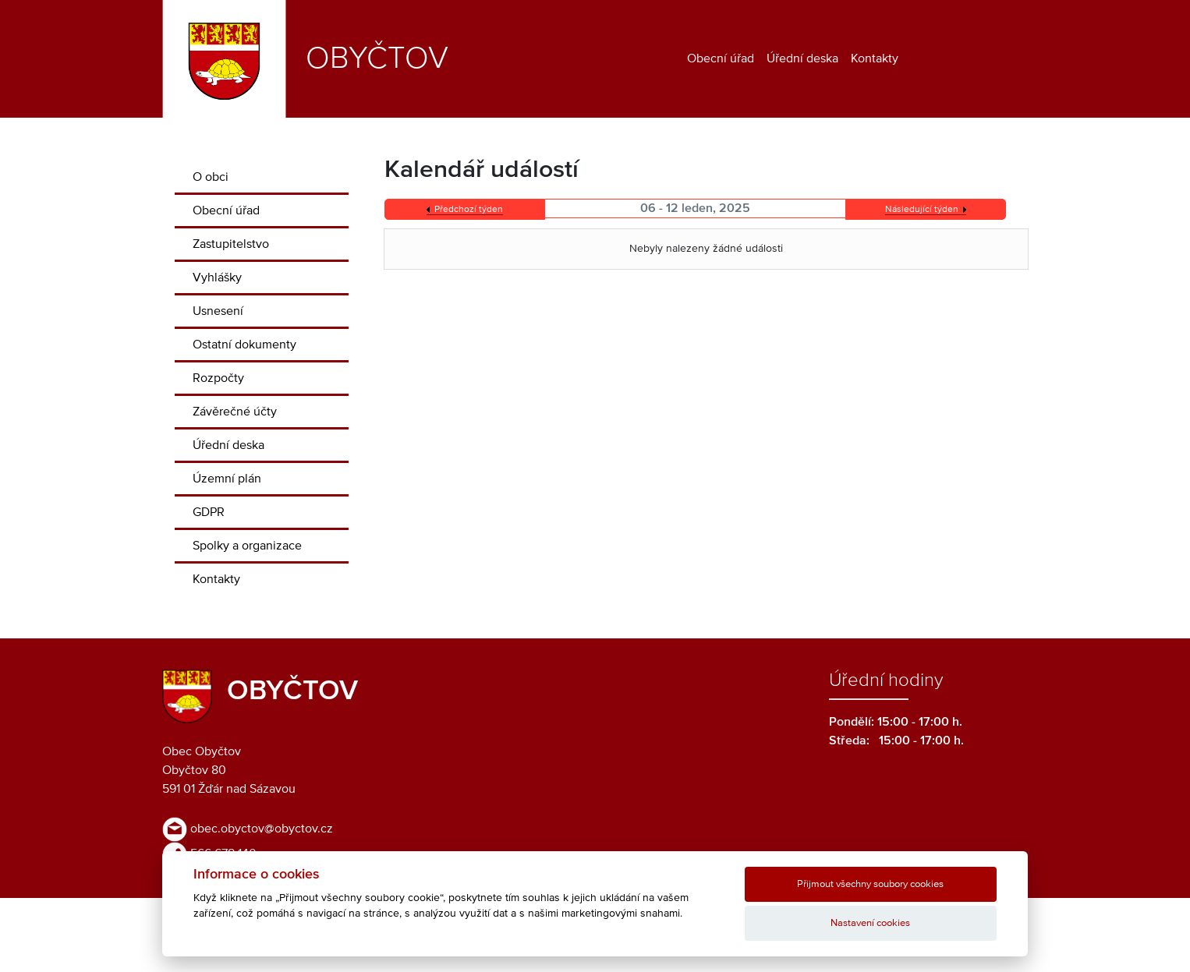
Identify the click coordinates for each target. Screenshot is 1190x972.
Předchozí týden (468, 209)
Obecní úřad (720, 58)
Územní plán (227, 478)
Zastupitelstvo (231, 244)
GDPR (209, 512)
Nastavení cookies (870, 923)
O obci (210, 177)
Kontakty (874, 58)
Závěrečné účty (235, 411)
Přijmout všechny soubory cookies (870, 884)
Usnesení (218, 311)
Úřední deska (802, 58)
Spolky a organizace (247, 545)
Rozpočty (218, 378)
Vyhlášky (217, 277)
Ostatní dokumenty (244, 344)
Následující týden (921, 209)
